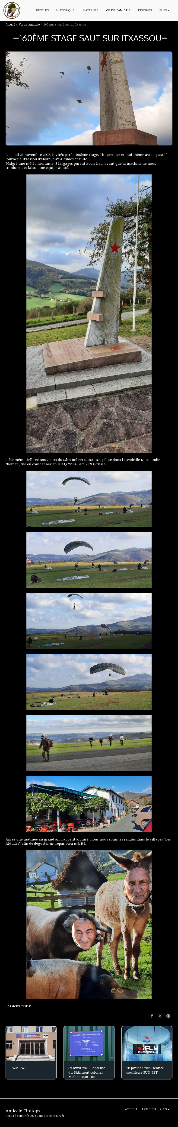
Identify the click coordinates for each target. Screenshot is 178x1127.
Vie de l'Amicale (29, 24)
